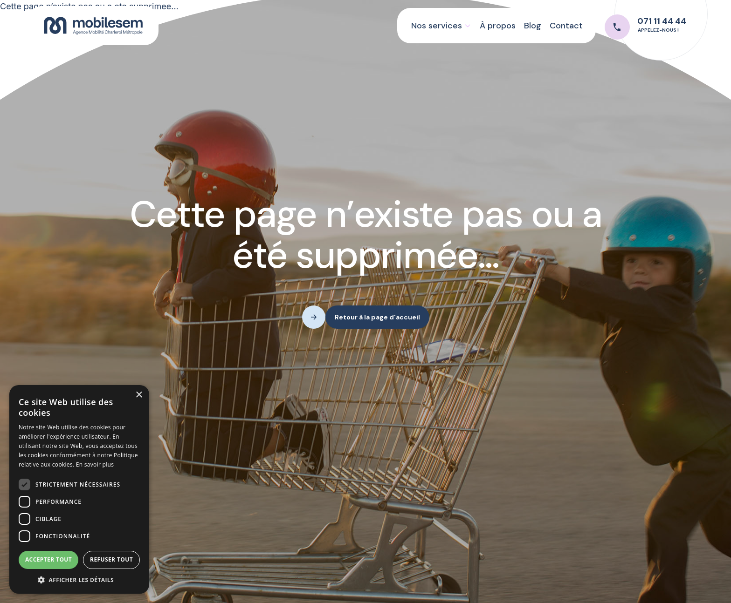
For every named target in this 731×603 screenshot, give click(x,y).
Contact (566, 25)
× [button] (138, 395)
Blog (532, 25)
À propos (498, 25)
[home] (93, 25)
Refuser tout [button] (111, 559)
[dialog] (79, 489)
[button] (441, 25)
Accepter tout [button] (48, 559)
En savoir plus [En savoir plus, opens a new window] (95, 464)
